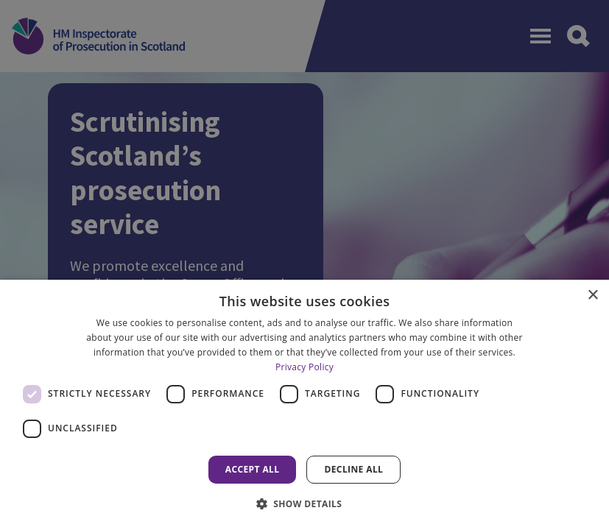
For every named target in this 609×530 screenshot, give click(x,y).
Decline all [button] (353, 469)
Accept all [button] (252, 469)
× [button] (592, 295)
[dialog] (304, 405)
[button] (304, 503)
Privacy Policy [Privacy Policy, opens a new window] (304, 367)
